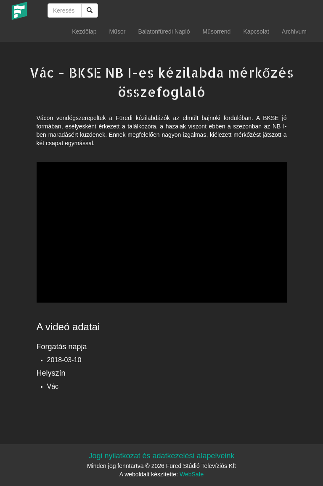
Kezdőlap (84, 31)
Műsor (117, 31)
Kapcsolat (256, 31)
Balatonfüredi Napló (164, 31)
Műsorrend (216, 31)
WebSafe (192, 474)
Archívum (294, 31)
